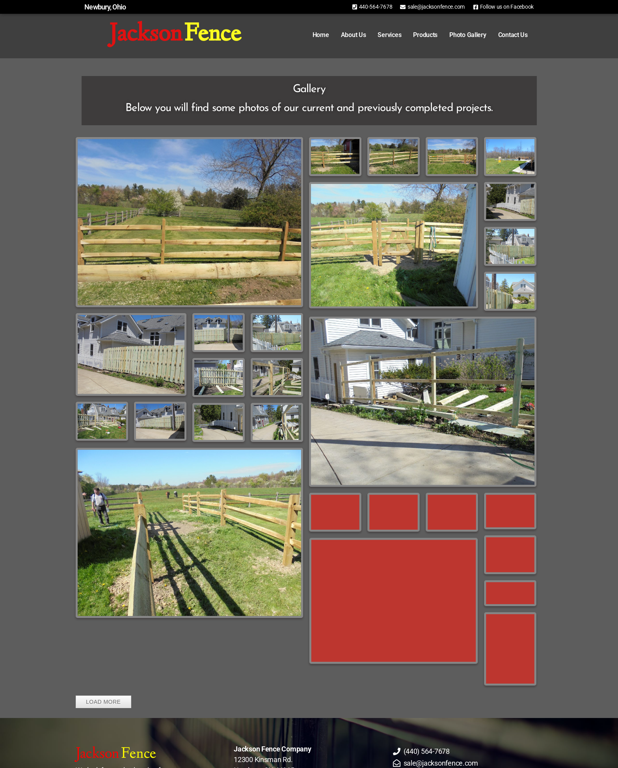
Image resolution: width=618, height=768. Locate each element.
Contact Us (501, 35)
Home (310, 35)
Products (414, 35)
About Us (342, 35)
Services (378, 35)
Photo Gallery (456, 35)
